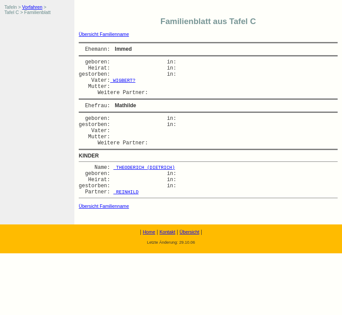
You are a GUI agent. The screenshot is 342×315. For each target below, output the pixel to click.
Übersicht (189, 231)
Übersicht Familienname (104, 34)
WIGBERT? (123, 80)
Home (149, 231)
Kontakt (167, 231)
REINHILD (126, 192)
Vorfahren (32, 7)
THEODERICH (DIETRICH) (144, 167)
